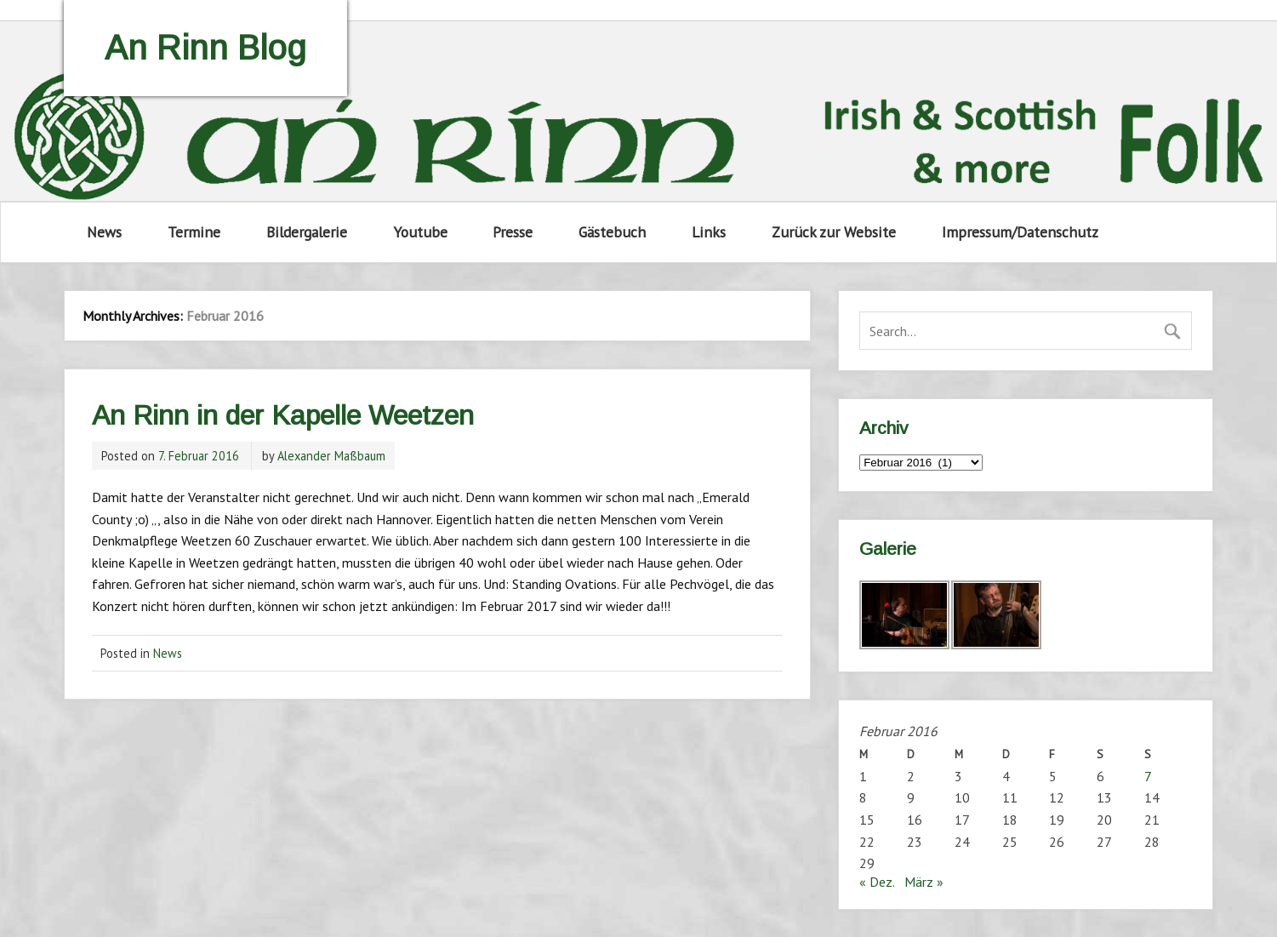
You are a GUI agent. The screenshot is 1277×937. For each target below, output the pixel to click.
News (104, 232)
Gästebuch (612, 232)
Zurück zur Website (834, 232)
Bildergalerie (306, 232)
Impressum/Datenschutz (1020, 232)
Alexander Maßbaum (331, 456)
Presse (513, 232)
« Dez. (876, 881)
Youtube (420, 232)
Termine (194, 232)
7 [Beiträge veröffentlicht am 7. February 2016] (1148, 776)
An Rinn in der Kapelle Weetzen (283, 415)
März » (923, 881)
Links (709, 232)
